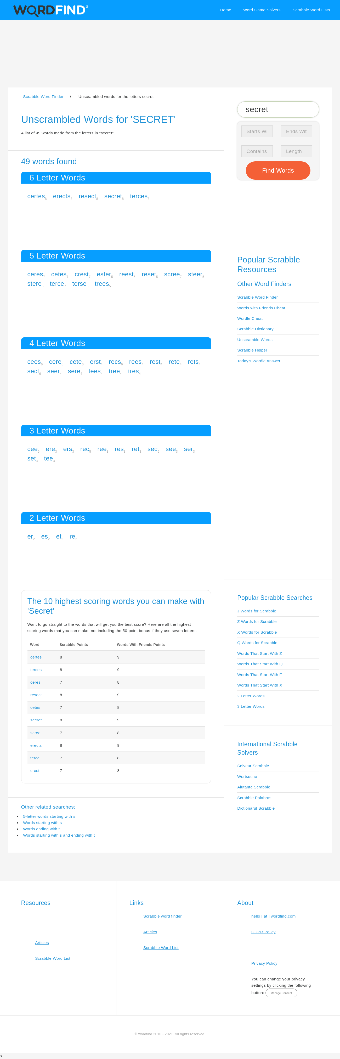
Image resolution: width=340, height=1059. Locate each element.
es (44, 536)
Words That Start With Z (259, 653)
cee (32, 448)
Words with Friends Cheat (261, 308)
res (119, 448)
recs (115, 361)
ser (188, 448)
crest (82, 274)
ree (102, 448)
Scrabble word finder (162, 916)
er (30, 536)
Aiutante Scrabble (253, 787)
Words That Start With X (259, 685)
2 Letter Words (251, 696)
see (171, 448)
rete (174, 361)
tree (114, 371)
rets (193, 361)
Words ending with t (41, 829)
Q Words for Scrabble (257, 642)
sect (33, 371)
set (31, 458)
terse (79, 283)
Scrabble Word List (52, 958)
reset (149, 274)
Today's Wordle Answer (258, 361)
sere (74, 371)
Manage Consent (281, 993)
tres (133, 371)
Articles (42, 942)
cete (76, 361)
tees (95, 371)
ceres (35, 274)
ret (135, 448)
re (72, 536)
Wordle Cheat (250, 318)
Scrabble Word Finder (257, 297)
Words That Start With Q (259, 664)
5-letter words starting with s (49, 816)
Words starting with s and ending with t (59, 835)
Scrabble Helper (252, 350)
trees (102, 283)
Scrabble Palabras (254, 797)
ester (104, 274)
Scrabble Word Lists (311, 10)
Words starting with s (42, 822)
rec (84, 448)
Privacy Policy (264, 963)
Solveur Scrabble (253, 766)
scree (172, 274)
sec (152, 448)
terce (57, 283)
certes (36, 196)
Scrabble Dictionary (255, 329)
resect (87, 196)
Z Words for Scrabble (257, 621)
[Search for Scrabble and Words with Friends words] (278, 109)
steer (195, 274)
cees (34, 361)
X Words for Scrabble (257, 632)
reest (126, 274)
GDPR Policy (263, 932)
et (58, 536)
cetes (59, 274)
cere (55, 361)
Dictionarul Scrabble (256, 808)
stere (34, 283)
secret (113, 196)
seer (53, 371)
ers (67, 448)
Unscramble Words (255, 339)
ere (50, 448)
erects (62, 196)
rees (135, 361)
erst (95, 361)
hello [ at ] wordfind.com (273, 916)
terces (139, 196)
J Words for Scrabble (256, 611)
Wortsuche (247, 776)
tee (48, 458)
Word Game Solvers (262, 10)
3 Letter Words (251, 706)
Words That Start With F (259, 674)
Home (225, 10)
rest (155, 361)
